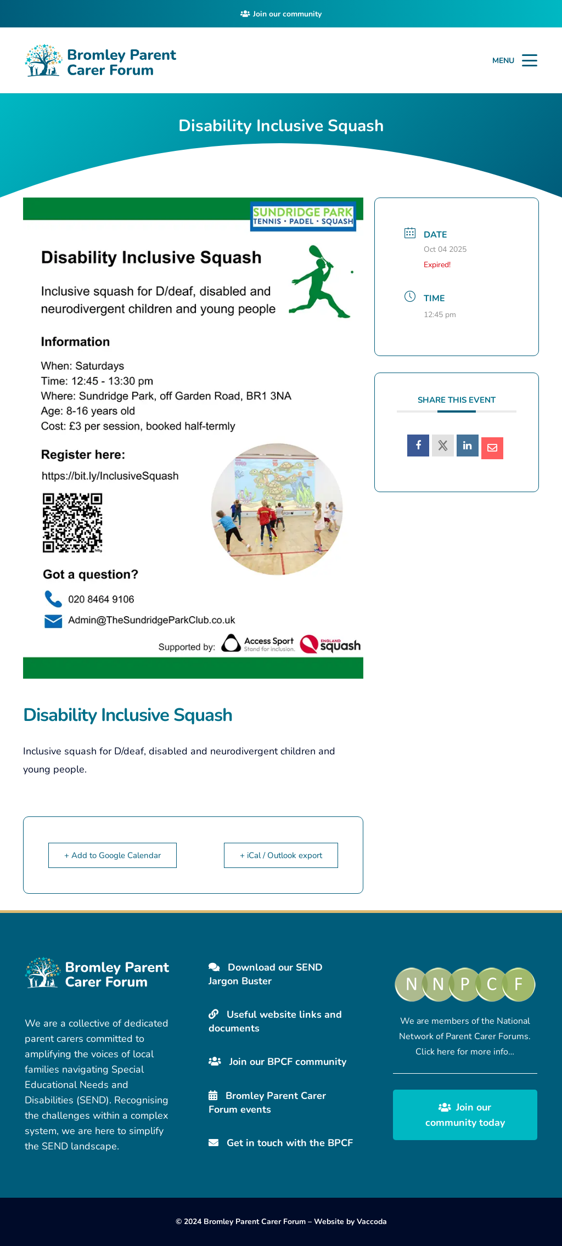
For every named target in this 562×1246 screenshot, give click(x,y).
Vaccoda (372, 1221)
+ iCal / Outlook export (281, 855)
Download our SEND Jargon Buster (266, 974)
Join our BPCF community (277, 1061)
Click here (435, 1052)
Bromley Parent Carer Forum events (267, 1102)
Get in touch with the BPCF (281, 1142)
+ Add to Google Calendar (112, 855)
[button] (530, 60)
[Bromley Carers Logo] (100, 60)
